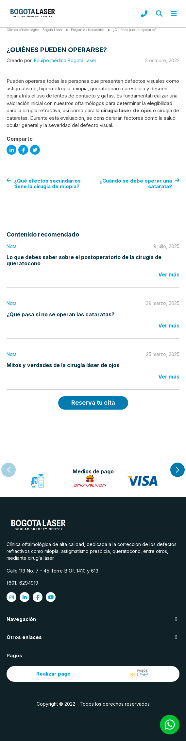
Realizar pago (93, 674)
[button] (177, 470)
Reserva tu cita (93, 402)
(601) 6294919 (22, 583)
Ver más (168, 274)
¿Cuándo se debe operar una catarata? (139, 183)
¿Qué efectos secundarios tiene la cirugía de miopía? (44, 183)
